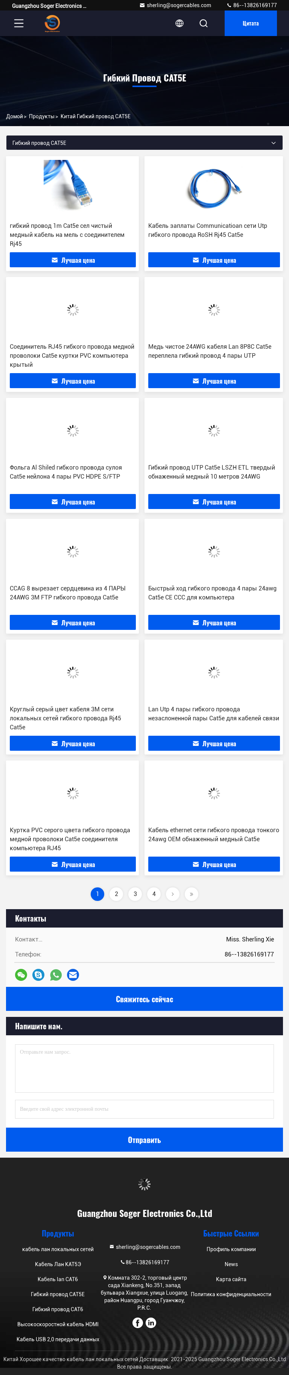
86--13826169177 (251, 5)
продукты (42, 116)
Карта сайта (231, 1279)
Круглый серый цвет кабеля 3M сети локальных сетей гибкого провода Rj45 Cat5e (65, 718)
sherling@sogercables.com (175, 5)
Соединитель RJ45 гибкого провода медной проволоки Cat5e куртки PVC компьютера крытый (72, 355)
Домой (14, 116)
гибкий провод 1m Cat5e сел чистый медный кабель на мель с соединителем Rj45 (67, 234)
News (231, 1264)
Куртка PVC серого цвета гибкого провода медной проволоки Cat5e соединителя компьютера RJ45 (70, 839)
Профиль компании (231, 1249)
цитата (251, 23)
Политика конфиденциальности (231, 1294)
